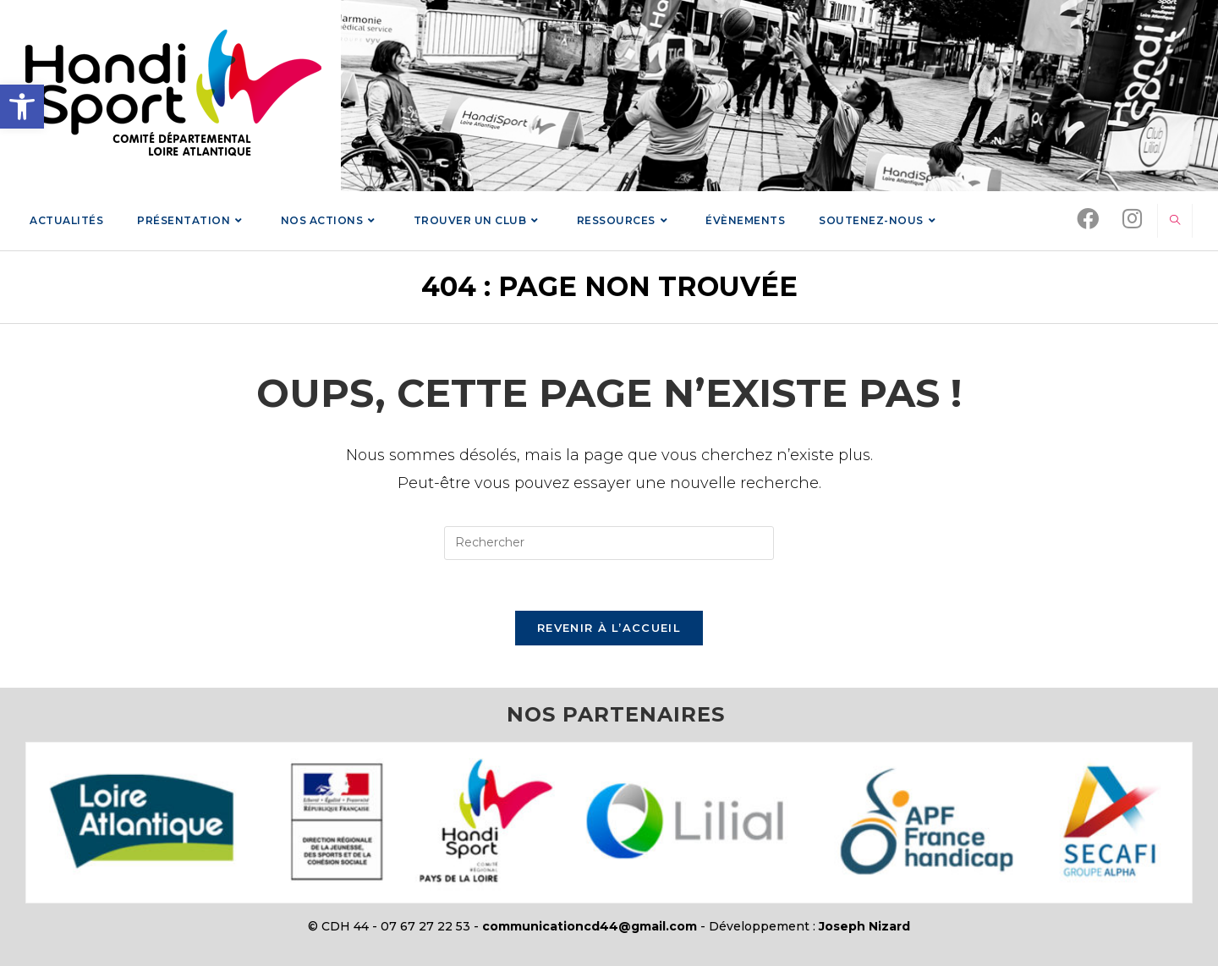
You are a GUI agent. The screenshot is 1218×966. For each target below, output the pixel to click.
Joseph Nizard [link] (864, 926)
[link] (22, 107)
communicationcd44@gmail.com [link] (589, 926)
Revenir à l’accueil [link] (609, 627)
